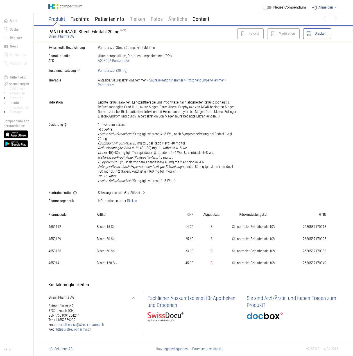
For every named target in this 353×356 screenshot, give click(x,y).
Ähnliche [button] (177, 19)
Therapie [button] (16, 112)
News (11, 46)
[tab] (69, 70)
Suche (11, 29)
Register (13, 38)
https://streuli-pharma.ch (73, 329)
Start (10, 20)
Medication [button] (15, 54)
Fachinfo (80, 19)
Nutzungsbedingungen (172, 349)
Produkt (56, 19)
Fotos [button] (157, 19)
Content (200, 19)
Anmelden (323, 7)
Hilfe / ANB (15, 77)
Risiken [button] (137, 19)
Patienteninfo (109, 19)
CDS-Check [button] (17, 88)
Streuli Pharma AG (61, 36)
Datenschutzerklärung (207, 349)
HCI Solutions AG (60, 349)
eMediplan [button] (17, 93)
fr (10, 350)
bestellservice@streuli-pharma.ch (81, 324)
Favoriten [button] (16, 98)
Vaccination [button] (15, 63)
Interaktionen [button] (19, 107)
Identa (14, 103)
